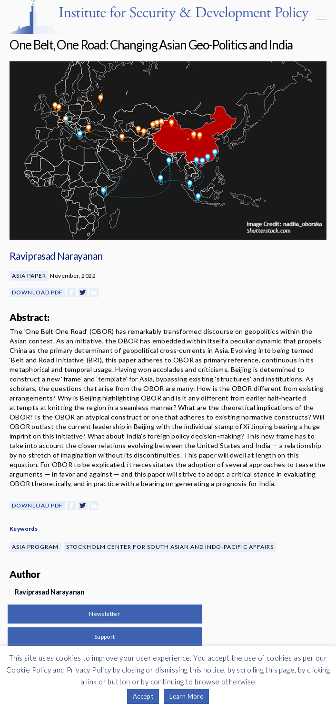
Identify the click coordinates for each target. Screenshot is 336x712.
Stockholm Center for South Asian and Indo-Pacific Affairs (170, 546)
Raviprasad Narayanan (56, 256)
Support (104, 636)
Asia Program (35, 546)
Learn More (186, 696)
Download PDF (37, 292)
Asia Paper (29, 275)
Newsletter (104, 613)
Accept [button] (143, 696)
